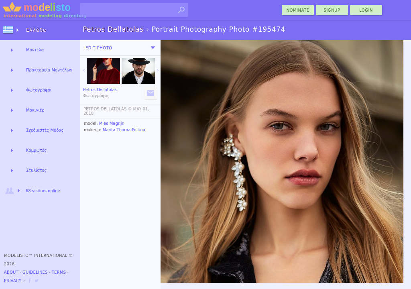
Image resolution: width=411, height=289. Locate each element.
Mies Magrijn (111, 123)
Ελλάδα (36, 30)
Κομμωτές (36, 150)
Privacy (12, 281)
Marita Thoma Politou (124, 130)
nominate (298, 10)
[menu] (152, 47)
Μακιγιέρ (35, 110)
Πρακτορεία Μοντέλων (49, 70)
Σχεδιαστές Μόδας (45, 130)
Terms (59, 272)
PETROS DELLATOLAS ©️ (107, 109)
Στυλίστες (36, 170)
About (11, 272)
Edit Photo (98, 48)
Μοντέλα (35, 50)
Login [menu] (366, 10)
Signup (332, 10)
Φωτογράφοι (38, 90)
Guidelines (35, 272)
